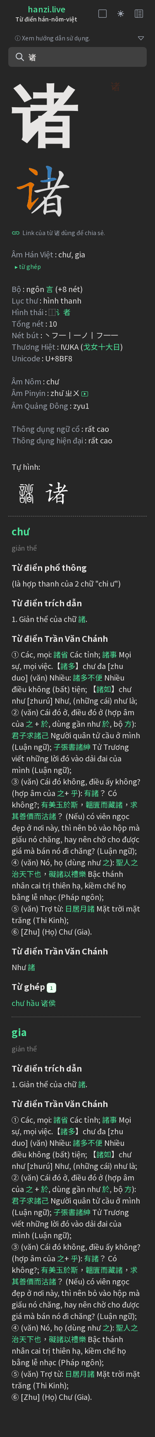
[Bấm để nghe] (84, 394)
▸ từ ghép (28, 266)
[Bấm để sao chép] (16, 233)
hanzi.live (46, 9)
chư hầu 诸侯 (34, 1002)
